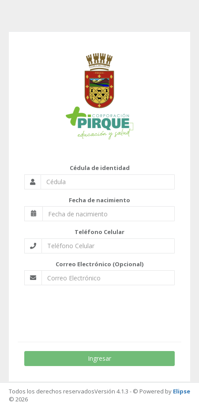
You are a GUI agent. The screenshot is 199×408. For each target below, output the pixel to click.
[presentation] (98, 309)
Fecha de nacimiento (99, 200)
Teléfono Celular (99, 232)
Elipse (181, 391)
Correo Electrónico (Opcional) (99, 264)
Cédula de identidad (100, 168)
